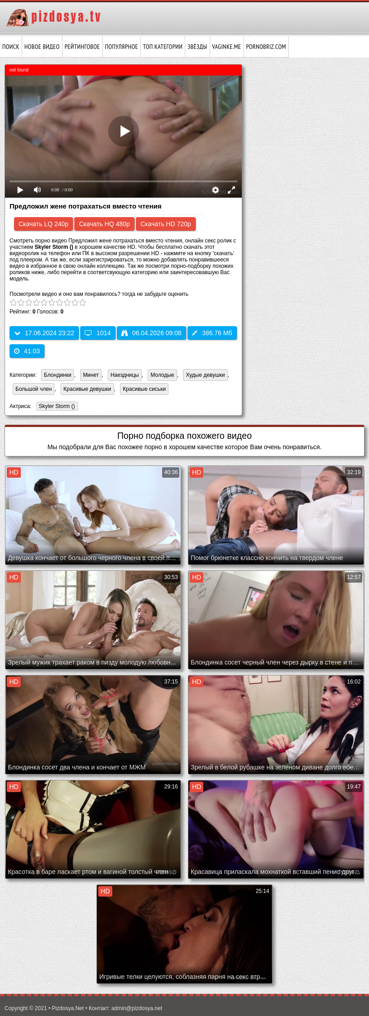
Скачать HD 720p (165, 224)
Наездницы (124, 375)
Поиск (10, 47)
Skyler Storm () (55, 407)
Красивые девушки (87, 389)
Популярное (121, 47)
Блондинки (57, 375)
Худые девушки (205, 375)
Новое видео (42, 47)
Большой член (33, 389)
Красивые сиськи (144, 389)
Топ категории (162, 47)
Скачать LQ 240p (43, 224)
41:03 (27, 351)
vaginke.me (226, 47)
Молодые (162, 375)
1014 (97, 333)
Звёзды (197, 47)
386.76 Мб (212, 333)
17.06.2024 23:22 (44, 333)
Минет (91, 375)
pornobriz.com (266, 47)
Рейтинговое (82, 47)
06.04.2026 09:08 (151, 333)
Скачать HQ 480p (104, 224)
